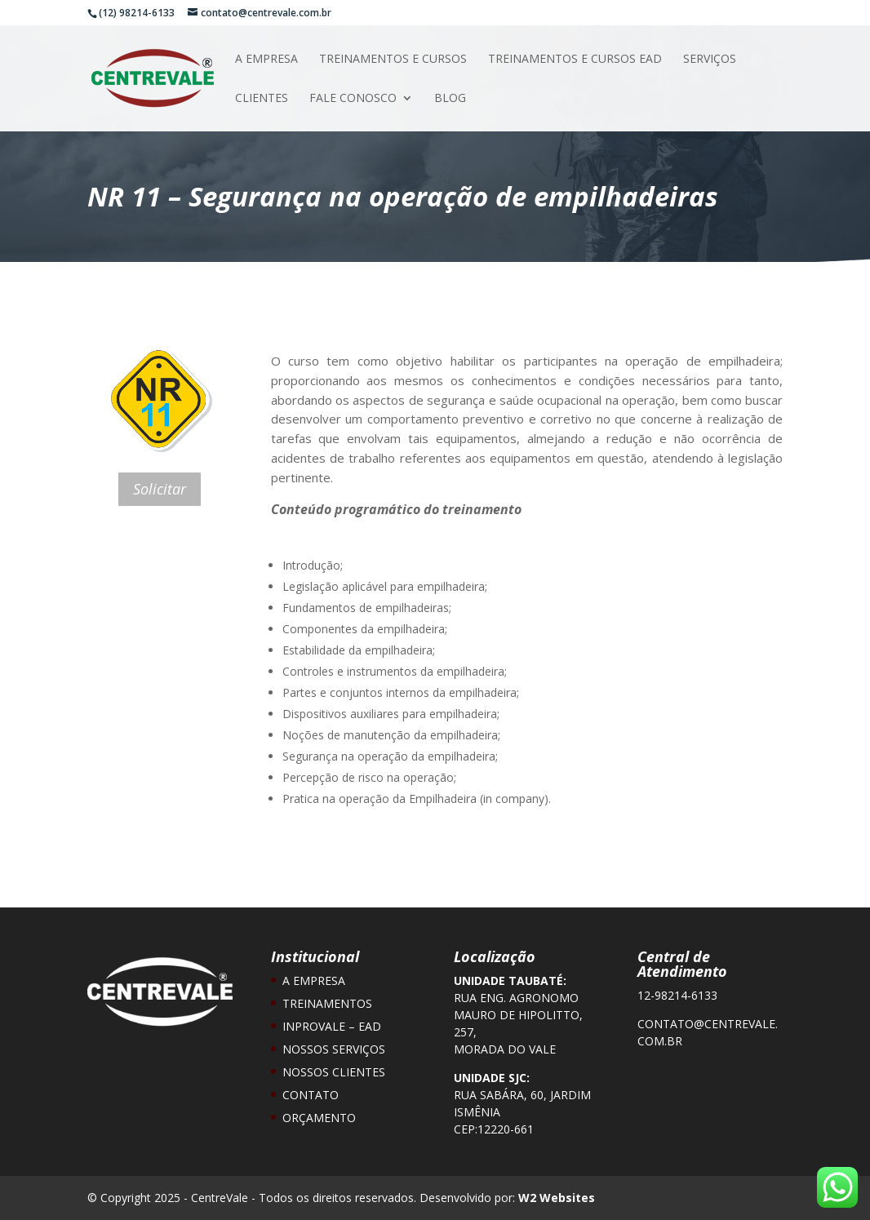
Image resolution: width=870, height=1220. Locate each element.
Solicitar (159, 489)
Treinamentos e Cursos (393, 59)
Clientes (261, 98)
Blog (450, 98)
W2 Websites (556, 1197)
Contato (310, 1094)
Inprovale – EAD (331, 1026)
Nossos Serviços (333, 1049)
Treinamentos (327, 1003)
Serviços (709, 59)
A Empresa (266, 59)
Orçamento (319, 1117)
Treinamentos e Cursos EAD (575, 59)
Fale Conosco (353, 98)
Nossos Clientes (333, 1072)
